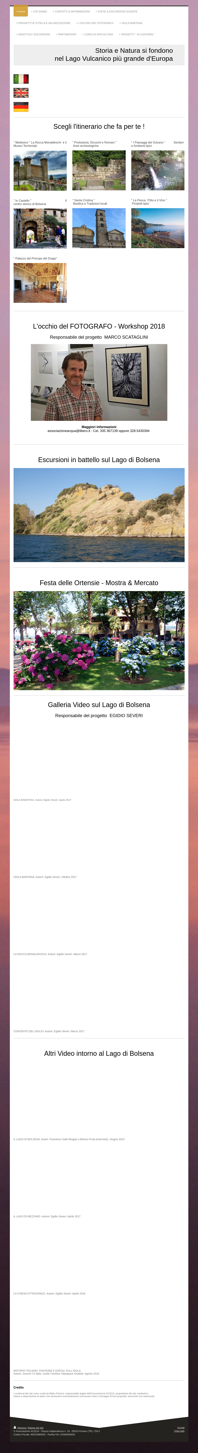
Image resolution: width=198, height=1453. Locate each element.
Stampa (20, 1427)
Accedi (180, 1427)
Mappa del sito (36, 1427)
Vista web (179, 1431)
